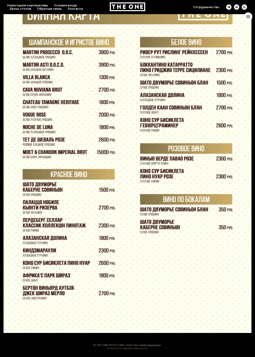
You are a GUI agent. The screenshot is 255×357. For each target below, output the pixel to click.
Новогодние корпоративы (27, 5)
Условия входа (65, 5)
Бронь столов (20, 8)
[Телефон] (244, 7)
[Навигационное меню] (248, 16)
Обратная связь (49, 8)
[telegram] (228, 7)
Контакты (75, 8)
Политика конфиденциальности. (127, 348)
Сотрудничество (206, 7)
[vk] (236, 7)
